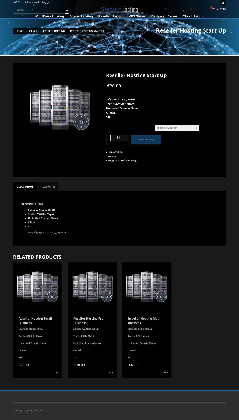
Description (25, 186)
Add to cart (145, 139)
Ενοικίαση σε (117, 127)
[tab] (25, 186)
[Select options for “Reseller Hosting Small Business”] (56, 373)
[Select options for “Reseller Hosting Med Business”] (166, 373)
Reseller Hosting (127, 160)
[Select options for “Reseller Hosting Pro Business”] (111, 373)
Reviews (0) (48, 186)
